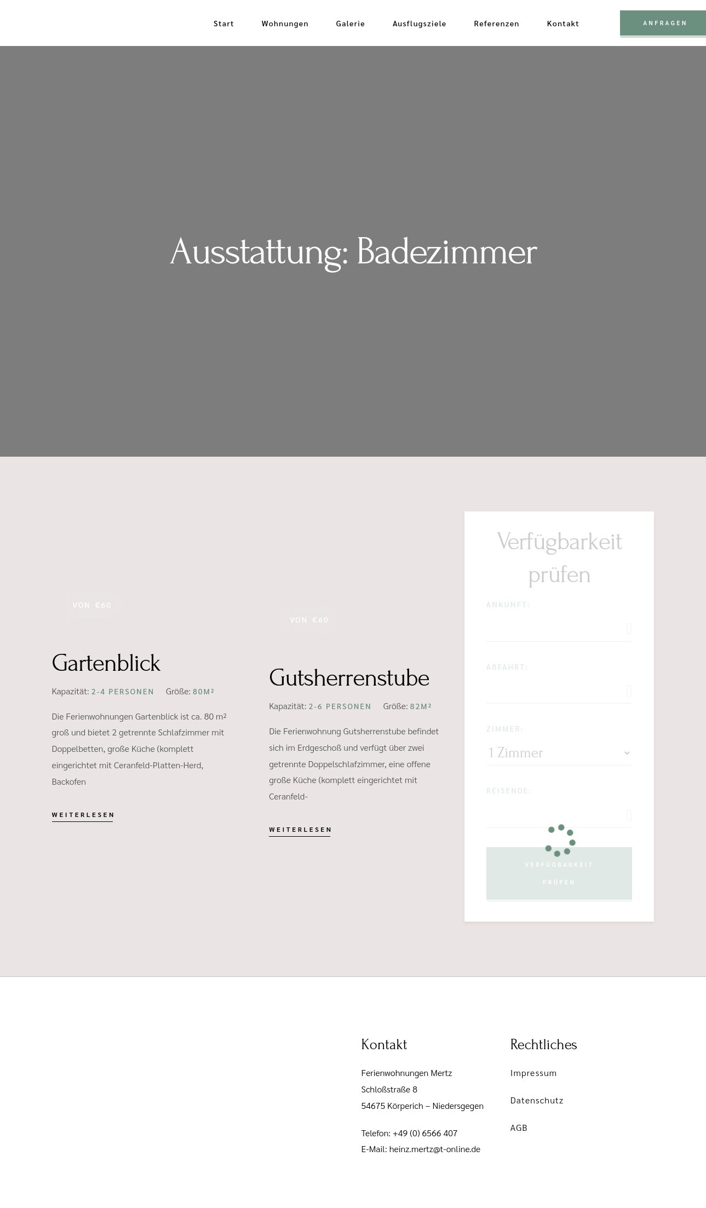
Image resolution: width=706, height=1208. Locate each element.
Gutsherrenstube (349, 678)
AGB (519, 1127)
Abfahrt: (507, 666)
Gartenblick (106, 663)
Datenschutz (537, 1100)
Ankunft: (508, 604)
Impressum (534, 1072)
